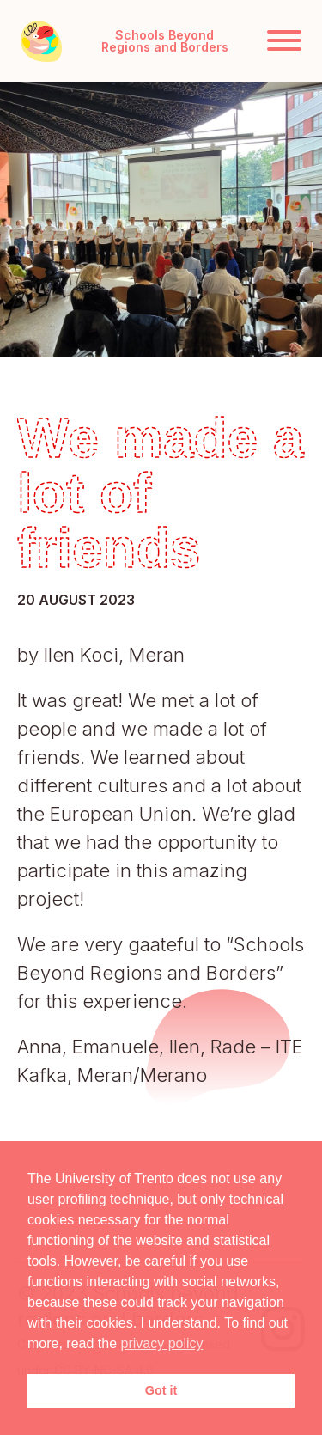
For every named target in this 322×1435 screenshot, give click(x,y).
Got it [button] (161, 1390)
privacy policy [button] (162, 1343)
